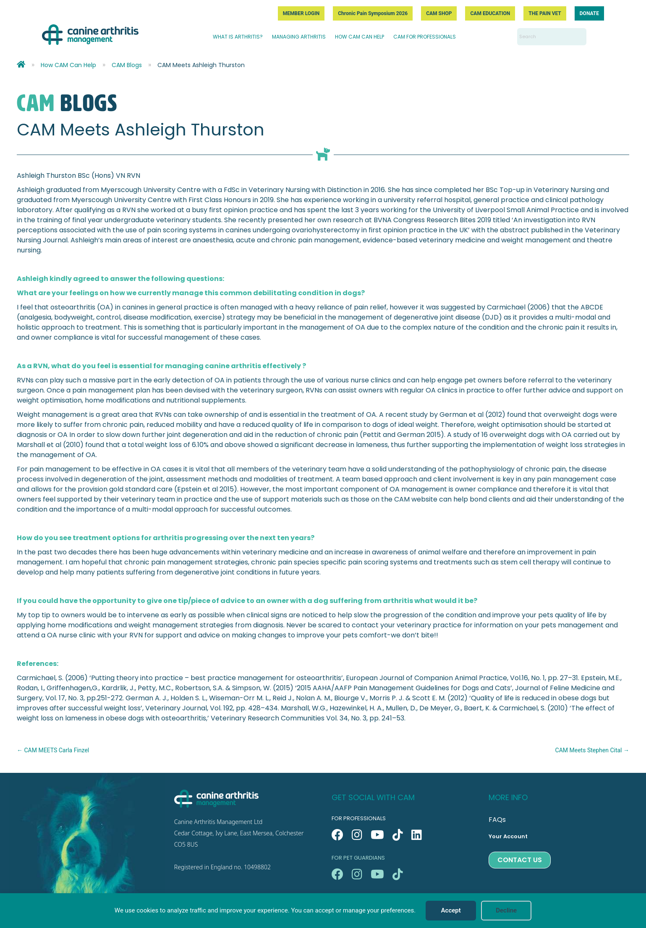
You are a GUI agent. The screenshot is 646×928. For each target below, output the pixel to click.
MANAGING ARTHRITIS (299, 36)
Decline (506, 910)
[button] (337, 835)
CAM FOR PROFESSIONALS (424, 36)
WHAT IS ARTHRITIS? (238, 36)
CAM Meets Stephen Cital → (592, 750)
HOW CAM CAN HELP (359, 36)
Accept (451, 910)
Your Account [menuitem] (508, 836)
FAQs (497, 819)
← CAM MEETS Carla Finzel (53, 750)
